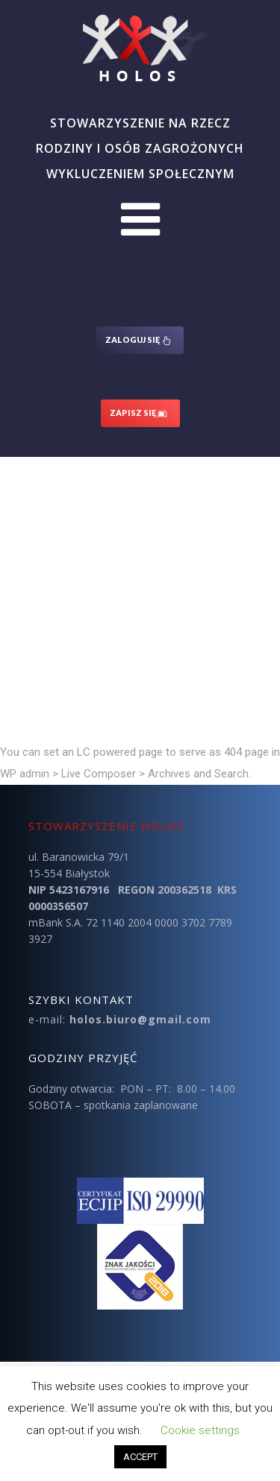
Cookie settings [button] (200, 1430)
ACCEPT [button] (140, 1456)
